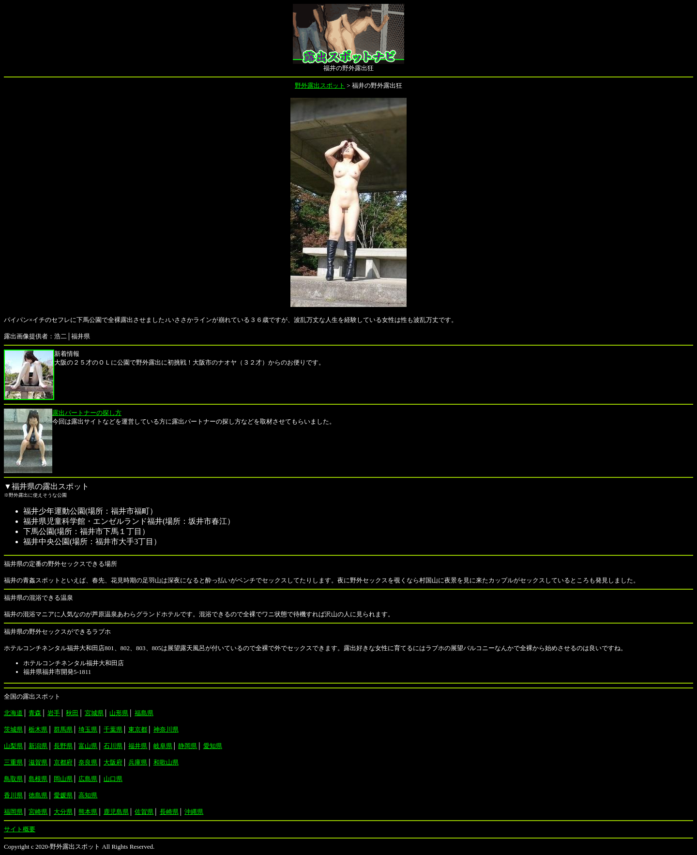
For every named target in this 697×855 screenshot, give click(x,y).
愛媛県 (63, 795)
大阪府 (113, 762)
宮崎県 (38, 811)
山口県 (113, 778)
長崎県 (169, 811)
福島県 (144, 713)
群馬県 (63, 729)
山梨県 (13, 745)
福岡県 (13, 811)
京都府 (63, 762)
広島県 (87, 778)
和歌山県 (166, 762)
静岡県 (187, 745)
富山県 (87, 745)
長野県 (63, 745)
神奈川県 (166, 729)
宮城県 (94, 713)
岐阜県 (162, 745)
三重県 (13, 762)
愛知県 (212, 745)
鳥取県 (13, 778)
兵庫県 (137, 762)
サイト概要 (19, 829)
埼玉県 (87, 729)
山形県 (118, 713)
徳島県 (38, 795)
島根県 (38, 778)
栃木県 (38, 729)
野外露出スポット (320, 85)
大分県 (63, 811)
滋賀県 (38, 762)
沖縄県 (193, 811)
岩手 (53, 713)
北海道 (13, 713)
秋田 (72, 713)
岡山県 (63, 778)
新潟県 (38, 745)
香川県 (13, 795)
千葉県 (113, 729)
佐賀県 (144, 811)
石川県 (113, 745)
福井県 (137, 745)
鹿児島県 (116, 811)
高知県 (87, 795)
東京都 (137, 729)
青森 (35, 713)
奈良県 (87, 762)
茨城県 (13, 729)
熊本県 (87, 811)
